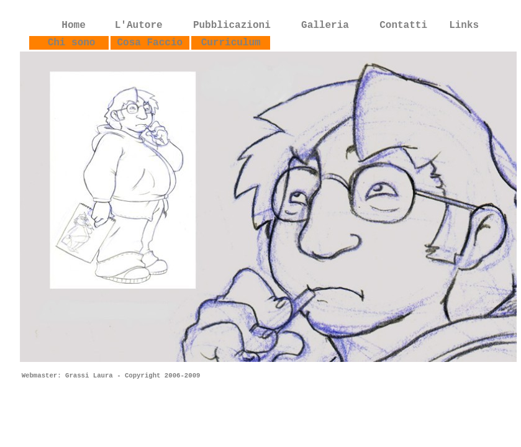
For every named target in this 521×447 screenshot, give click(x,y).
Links (464, 25)
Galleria (325, 25)
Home (73, 25)
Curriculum (231, 42)
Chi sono (74, 42)
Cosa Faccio (150, 42)
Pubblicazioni (232, 25)
